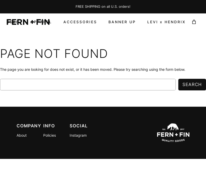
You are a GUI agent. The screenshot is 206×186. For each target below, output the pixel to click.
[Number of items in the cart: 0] (194, 22)
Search (192, 84)
